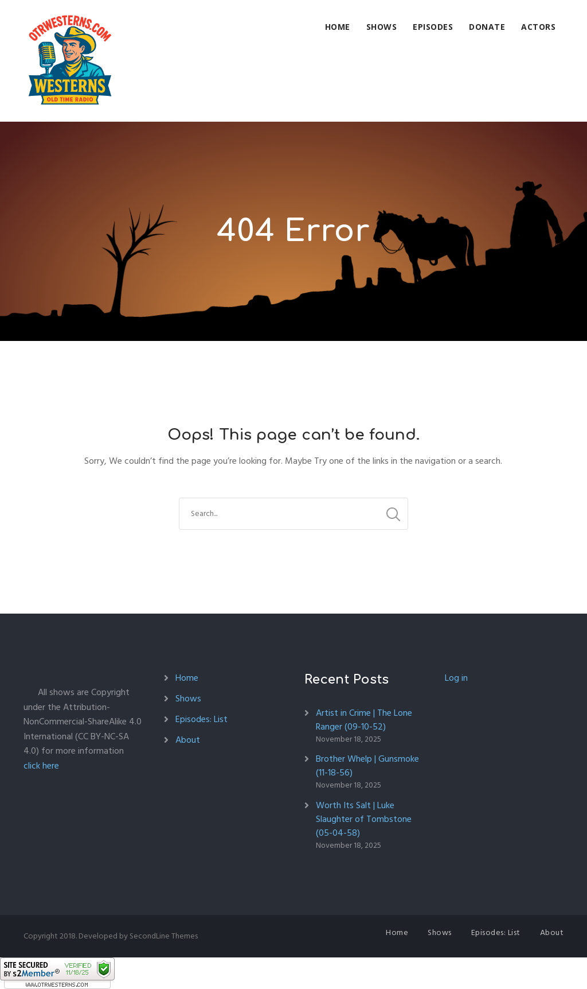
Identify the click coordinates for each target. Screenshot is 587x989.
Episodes (433, 26)
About (187, 739)
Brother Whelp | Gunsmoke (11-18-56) (367, 765)
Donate (487, 26)
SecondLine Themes (164, 936)
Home (337, 26)
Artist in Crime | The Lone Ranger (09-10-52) (364, 719)
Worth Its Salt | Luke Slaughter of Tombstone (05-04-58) (364, 819)
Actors (538, 26)
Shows (381, 26)
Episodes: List (201, 719)
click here (41, 765)
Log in (456, 677)
